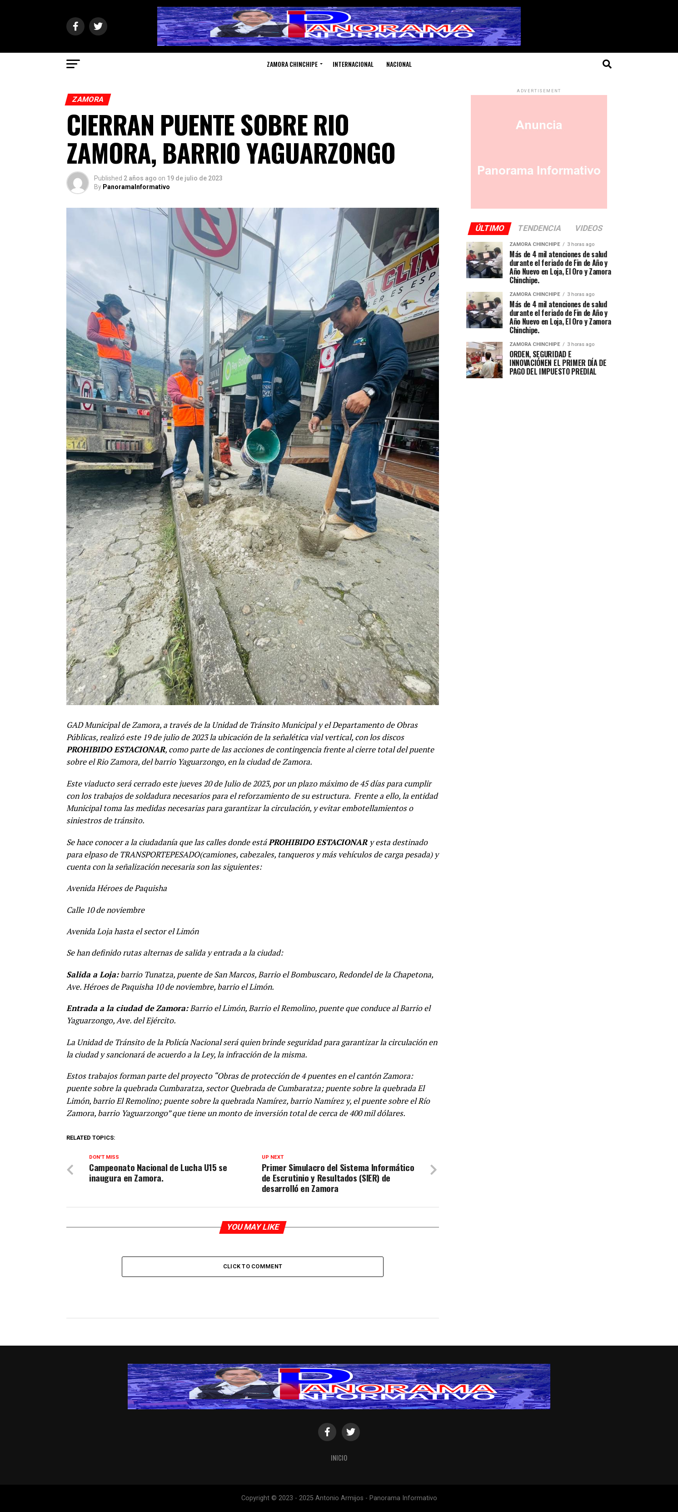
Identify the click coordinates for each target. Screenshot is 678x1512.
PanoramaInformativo (136, 186)
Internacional (353, 64)
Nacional (399, 64)
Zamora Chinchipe (292, 64)
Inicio (339, 1457)
